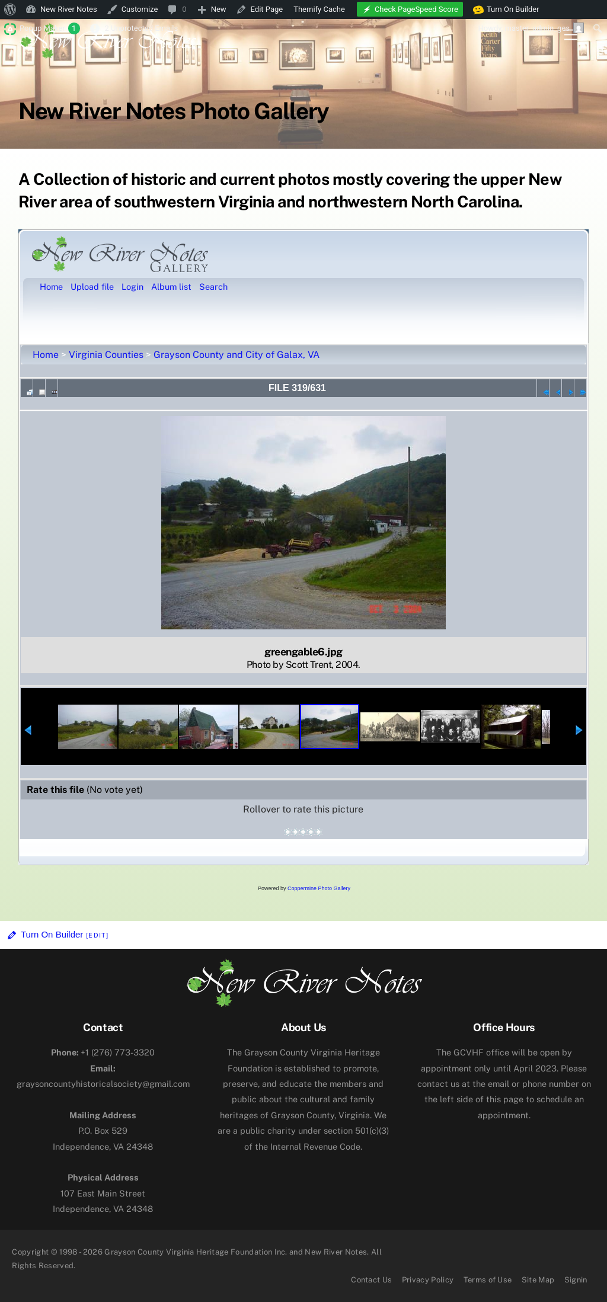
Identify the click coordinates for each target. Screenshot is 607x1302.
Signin (575, 1279)
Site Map (538, 1279)
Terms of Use (488, 1279)
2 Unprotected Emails (141, 28)
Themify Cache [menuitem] (319, 9)
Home (46, 354)
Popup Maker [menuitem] (50, 28)
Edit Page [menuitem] (267, 9)
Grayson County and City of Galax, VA (237, 354)
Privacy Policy (428, 1279)
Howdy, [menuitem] (531, 28)
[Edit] (97, 935)
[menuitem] (10, 9)
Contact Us (371, 1279)
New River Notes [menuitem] (68, 9)
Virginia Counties (106, 354)
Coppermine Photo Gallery (318, 888)
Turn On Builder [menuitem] (506, 9)
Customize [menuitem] (140, 9)
